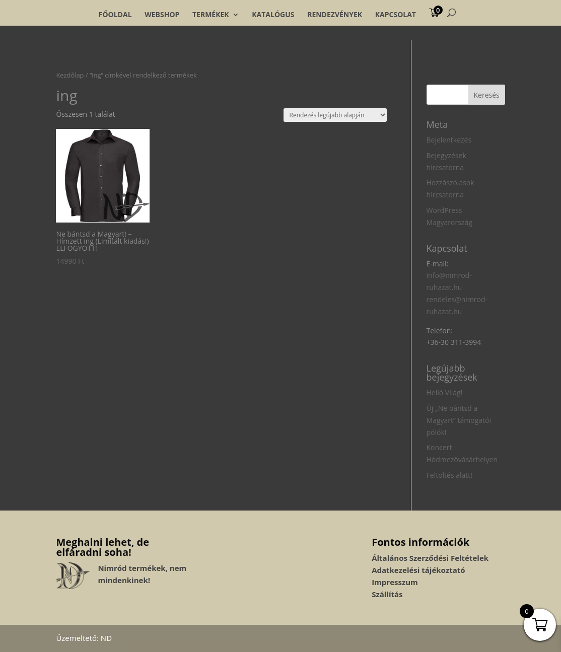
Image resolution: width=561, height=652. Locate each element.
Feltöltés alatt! (450, 475)
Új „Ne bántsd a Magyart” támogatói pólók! (459, 420)
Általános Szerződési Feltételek (430, 558)
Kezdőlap (70, 75)
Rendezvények (334, 14)
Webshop (162, 14)
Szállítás (387, 594)
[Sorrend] (335, 115)
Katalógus (273, 14)
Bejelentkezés (449, 139)
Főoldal (115, 14)
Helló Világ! (445, 392)
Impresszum (395, 582)
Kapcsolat (395, 14)
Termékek (210, 14)
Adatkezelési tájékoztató (418, 570)
